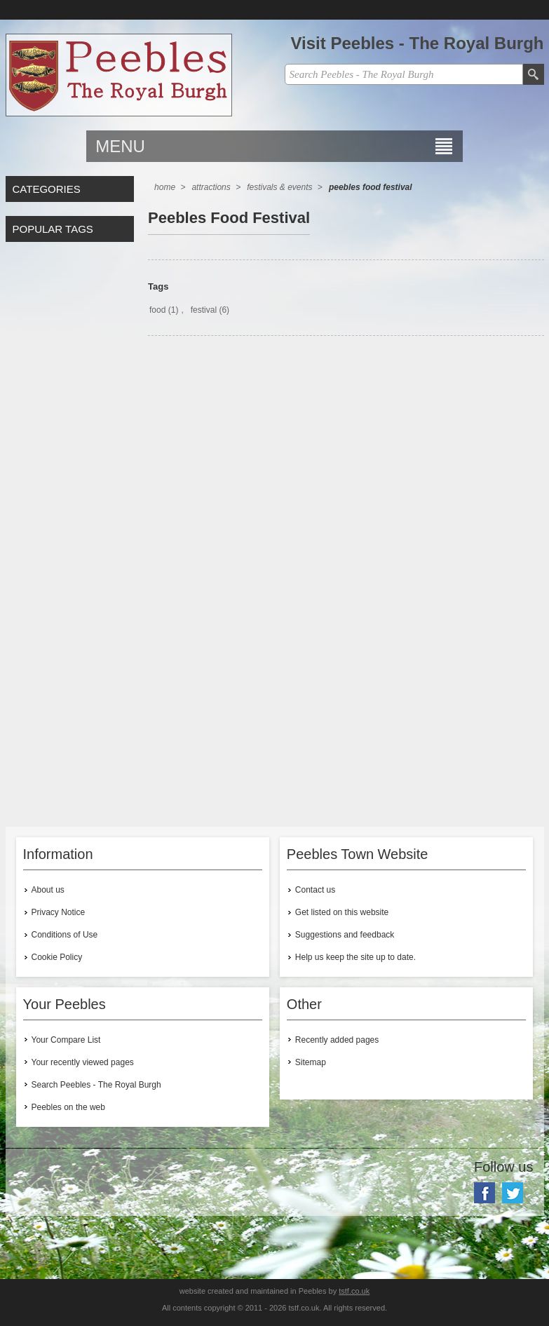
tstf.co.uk (354, 1291)
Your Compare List (66, 1040)
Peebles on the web (68, 1107)
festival (204, 310)
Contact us (315, 890)
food (157, 310)
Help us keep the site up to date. (355, 957)
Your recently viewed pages (83, 1062)
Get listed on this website (341, 912)
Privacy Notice (59, 912)
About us (48, 890)
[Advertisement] (345, 469)
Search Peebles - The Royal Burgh (96, 1085)
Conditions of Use (65, 935)
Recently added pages (337, 1040)
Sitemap (310, 1062)
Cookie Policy (57, 957)
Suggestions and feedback (344, 935)
